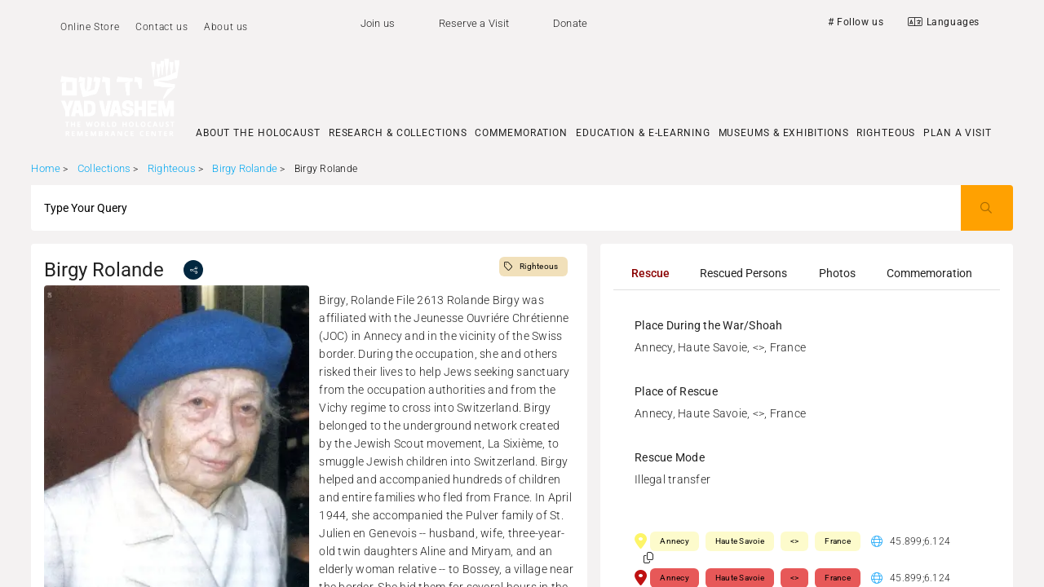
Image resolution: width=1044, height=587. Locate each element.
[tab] (650, 273)
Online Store (89, 27)
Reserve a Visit (474, 23)
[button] (648, 558)
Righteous (172, 168)
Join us (378, 23)
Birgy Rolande (246, 168)
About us (226, 27)
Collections (103, 168)
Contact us (161, 27)
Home (45, 168)
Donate (570, 23)
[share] (193, 270)
